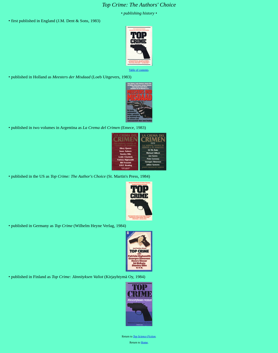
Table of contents (138, 70)
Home (144, 342)
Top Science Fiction (144, 336)
